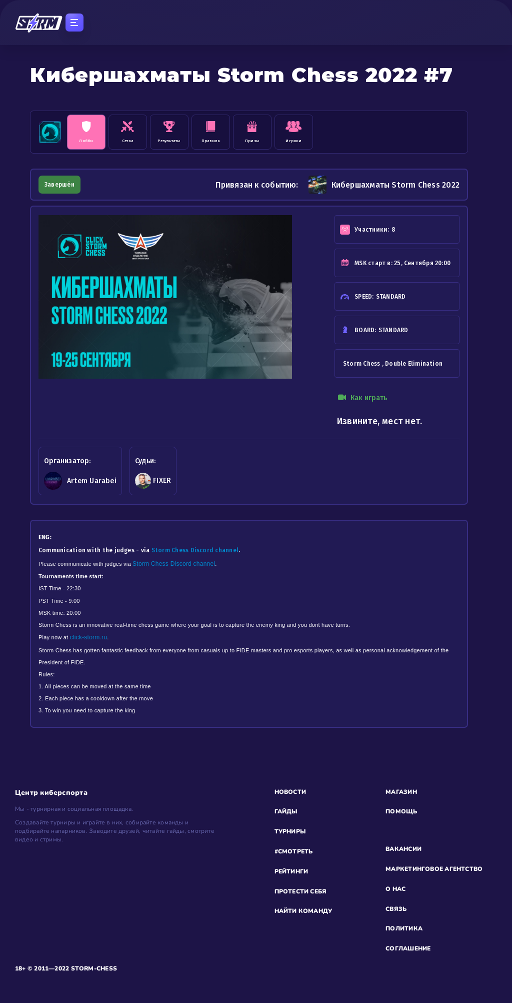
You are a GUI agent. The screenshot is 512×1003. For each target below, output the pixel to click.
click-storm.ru (89, 637)
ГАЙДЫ (286, 811)
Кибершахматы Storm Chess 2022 (384, 185)
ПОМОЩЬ (401, 811)
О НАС (396, 889)
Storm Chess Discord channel (195, 550)
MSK (360, 263)
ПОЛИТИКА (404, 928)
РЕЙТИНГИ (291, 871)
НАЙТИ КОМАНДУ (303, 911)
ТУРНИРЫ (290, 831)
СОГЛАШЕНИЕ (408, 948)
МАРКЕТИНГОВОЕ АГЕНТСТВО (434, 869)
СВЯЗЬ (396, 909)
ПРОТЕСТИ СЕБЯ (300, 891)
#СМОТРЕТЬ (293, 851)
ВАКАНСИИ (404, 849)
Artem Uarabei (91, 481)
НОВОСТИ (290, 792)
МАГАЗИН (401, 792)
